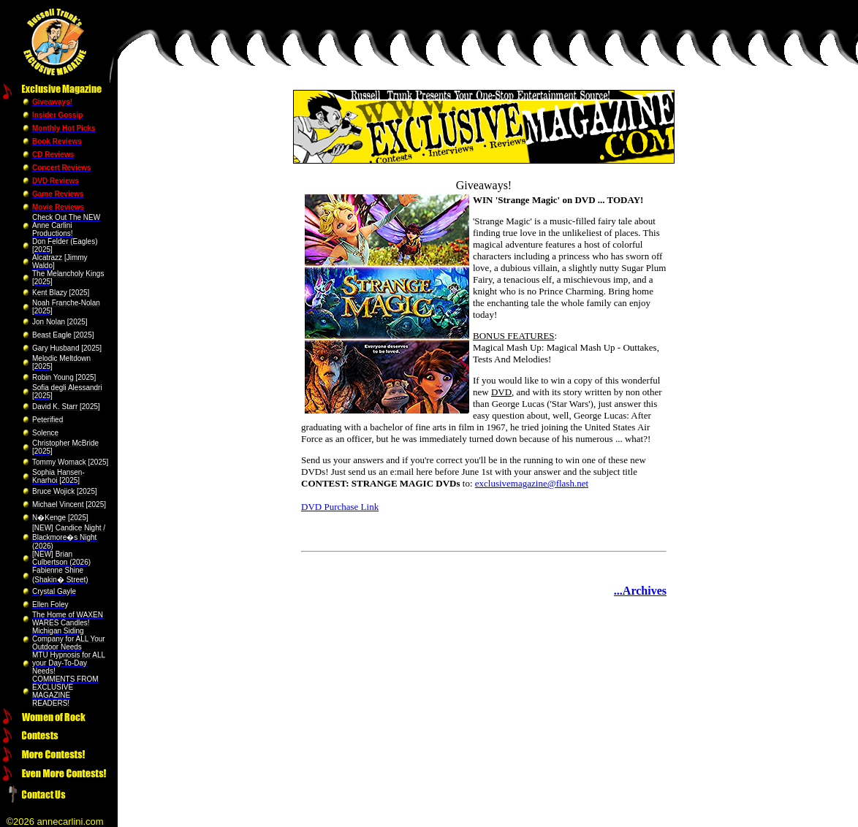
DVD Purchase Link (340, 506)
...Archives (640, 590)
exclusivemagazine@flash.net (531, 483)
